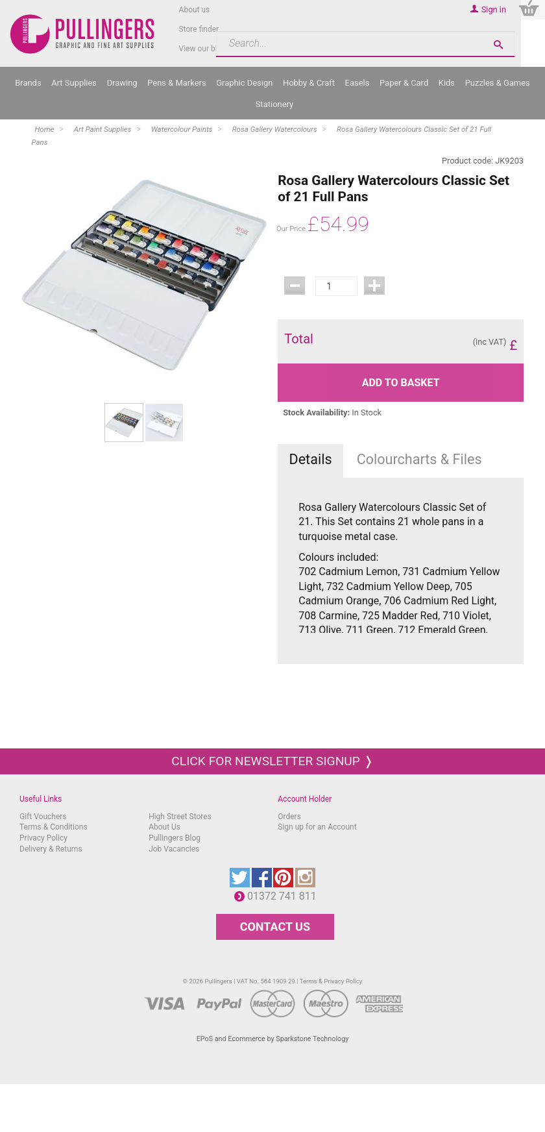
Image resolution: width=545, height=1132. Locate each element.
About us (194, 9)
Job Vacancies (174, 849)
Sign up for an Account (317, 826)
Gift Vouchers (43, 816)
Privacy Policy (43, 838)
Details (310, 459)
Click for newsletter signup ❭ (272, 761)
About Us (164, 826)
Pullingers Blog (174, 838)
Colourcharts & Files (419, 459)
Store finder (199, 29)
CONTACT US (275, 926)
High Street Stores (180, 816)
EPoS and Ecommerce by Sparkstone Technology (273, 1039)
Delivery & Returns (50, 849)
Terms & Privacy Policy (331, 981)
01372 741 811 (285, 896)
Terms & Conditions (53, 826)
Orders (289, 816)
